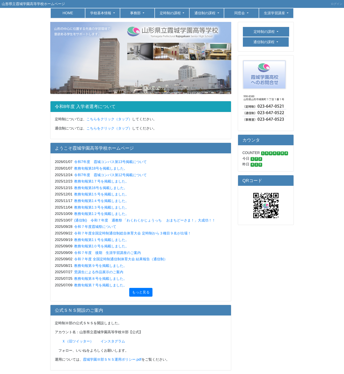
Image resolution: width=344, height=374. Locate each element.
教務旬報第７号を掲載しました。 (100, 285)
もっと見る (141, 292)
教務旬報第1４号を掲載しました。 (101, 201)
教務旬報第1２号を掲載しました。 (101, 214)
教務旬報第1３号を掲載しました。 (101, 207)
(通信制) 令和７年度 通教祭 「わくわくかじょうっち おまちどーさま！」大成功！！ (144, 220)
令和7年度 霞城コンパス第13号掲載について (110, 162)
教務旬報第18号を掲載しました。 (100, 168)
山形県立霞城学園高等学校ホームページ (33, 4)
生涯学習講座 (275, 13)
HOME (68, 13)
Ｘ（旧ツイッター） (77, 341)
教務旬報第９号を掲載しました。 (100, 266)
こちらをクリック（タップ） (109, 119)
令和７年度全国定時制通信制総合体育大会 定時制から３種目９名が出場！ (132, 233)
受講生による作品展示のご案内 (98, 272)
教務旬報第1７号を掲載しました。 (101, 181)
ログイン (336, 3)
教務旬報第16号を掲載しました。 (100, 188)
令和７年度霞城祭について (95, 227)
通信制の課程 (205, 13)
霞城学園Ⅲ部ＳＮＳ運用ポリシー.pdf (112, 359)
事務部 (136, 13)
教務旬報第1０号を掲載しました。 (101, 246)
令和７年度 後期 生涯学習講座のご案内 (107, 253)
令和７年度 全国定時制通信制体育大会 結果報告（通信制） (120, 259)
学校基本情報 (101, 13)
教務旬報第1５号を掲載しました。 (101, 194)
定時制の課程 (171, 13)
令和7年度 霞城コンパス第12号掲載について (110, 175)
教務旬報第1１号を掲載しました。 (101, 240)
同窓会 (240, 13)
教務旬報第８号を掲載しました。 (100, 278)
